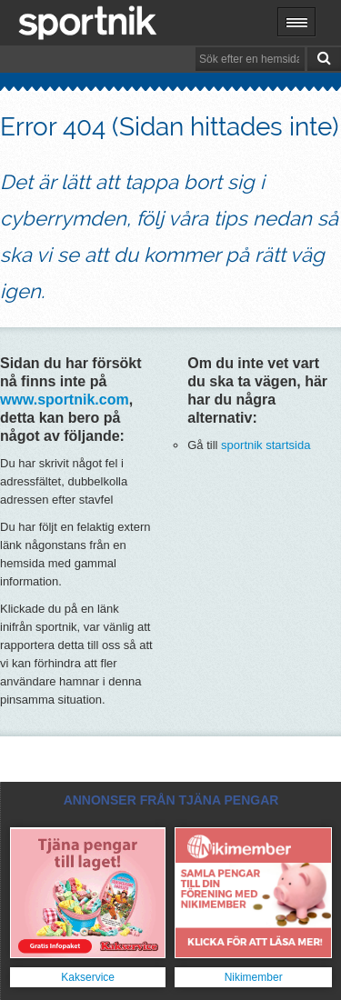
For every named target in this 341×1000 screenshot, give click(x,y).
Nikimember (254, 977)
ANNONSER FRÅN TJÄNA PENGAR (171, 800)
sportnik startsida (265, 445)
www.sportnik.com (64, 399)
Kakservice (88, 977)
